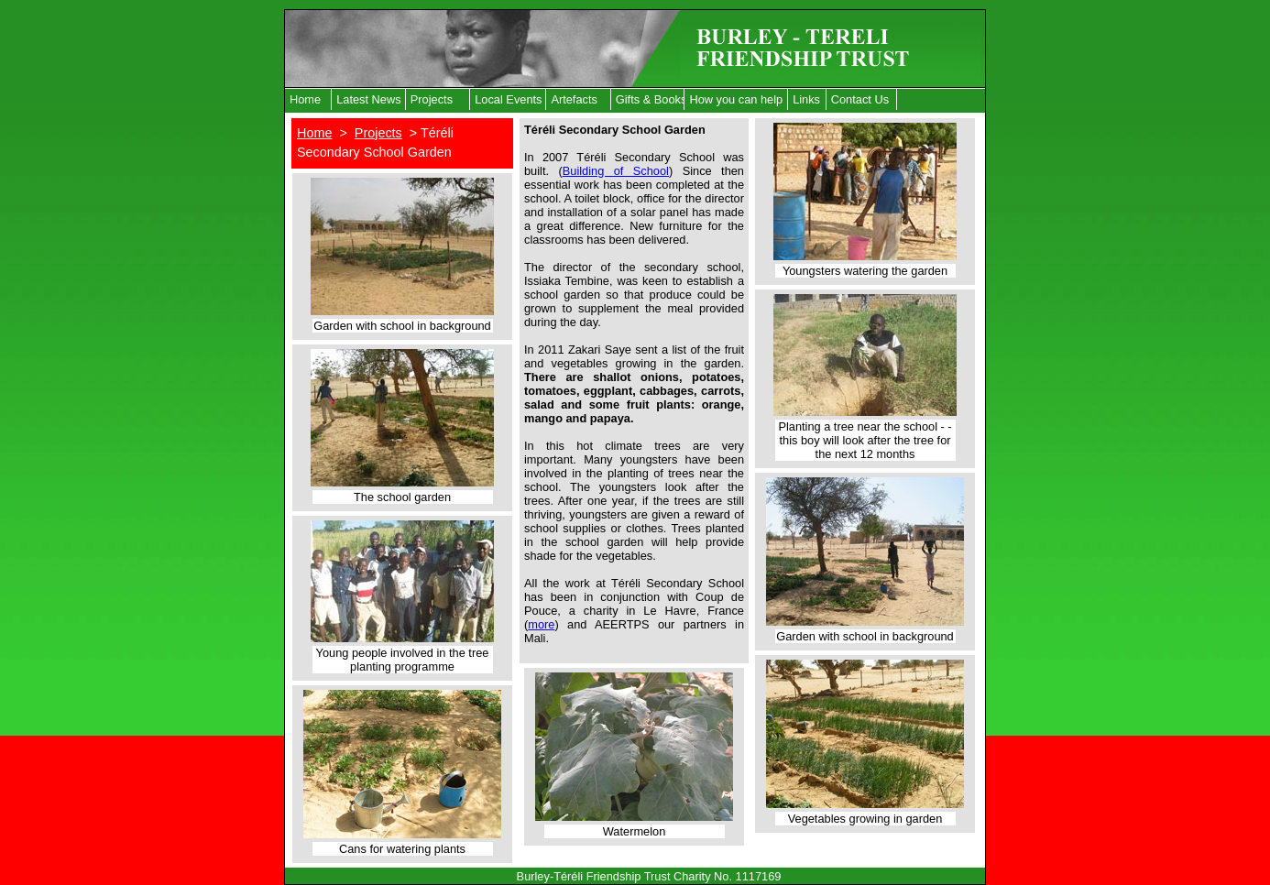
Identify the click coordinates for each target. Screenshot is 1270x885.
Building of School (616, 171)
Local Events (508, 99)
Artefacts (574, 99)
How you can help (736, 99)
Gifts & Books (650, 99)
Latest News (368, 99)
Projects (432, 99)
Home (305, 99)
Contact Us (860, 99)
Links (806, 99)
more (541, 624)
